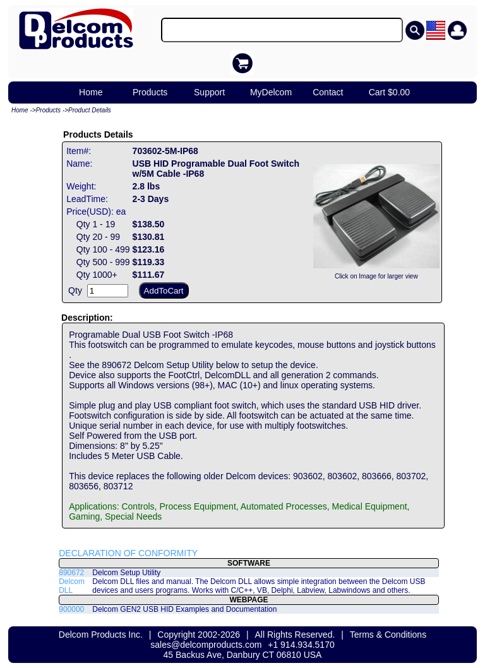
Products (150, 92)
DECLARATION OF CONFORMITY (128, 553)
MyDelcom (271, 92)
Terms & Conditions (388, 634)
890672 (71, 572)
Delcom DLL (72, 586)
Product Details (89, 110)
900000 (71, 609)
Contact (328, 92)
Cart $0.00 (389, 92)
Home (90, 92)
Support (209, 92)
